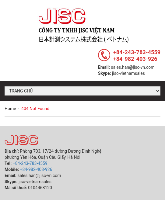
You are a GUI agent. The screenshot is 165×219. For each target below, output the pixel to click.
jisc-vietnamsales (128, 73)
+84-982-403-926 (135, 59)
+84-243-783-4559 (136, 52)
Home (10, 108)
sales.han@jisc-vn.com (132, 67)
